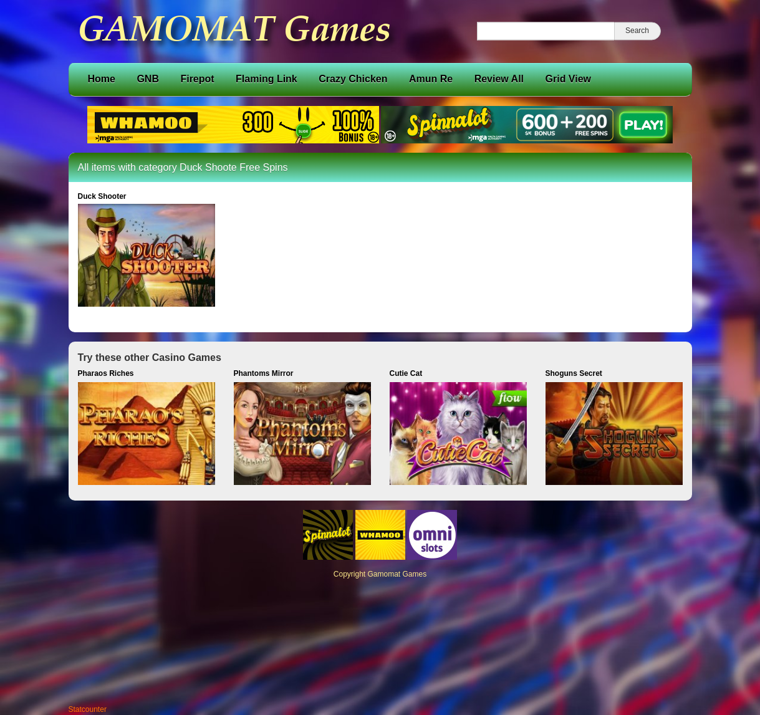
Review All (499, 79)
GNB (148, 79)
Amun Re (431, 79)
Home (101, 79)
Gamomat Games (397, 574)
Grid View (569, 79)
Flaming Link (266, 79)
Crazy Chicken (353, 79)
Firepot (197, 79)
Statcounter (88, 709)
